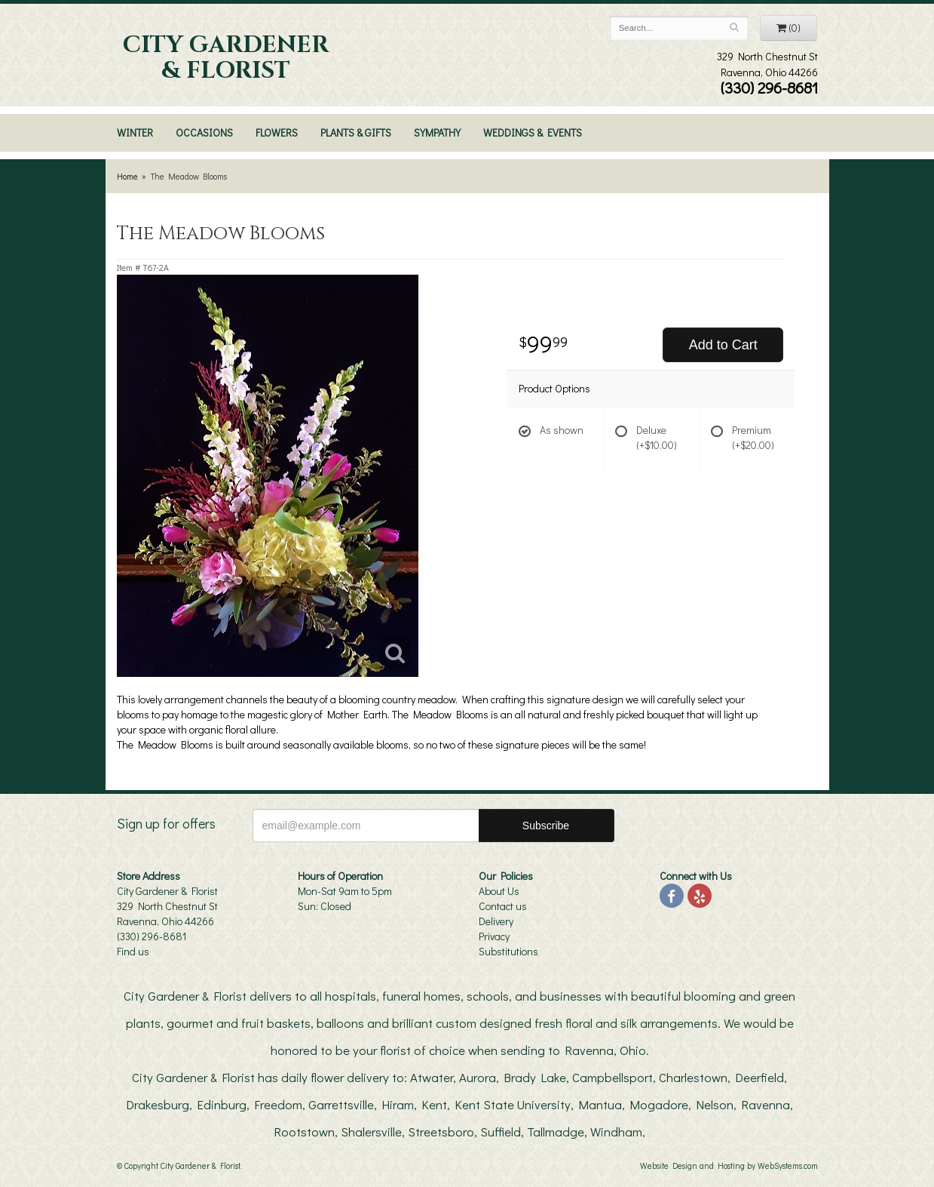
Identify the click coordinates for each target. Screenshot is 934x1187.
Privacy (494, 936)
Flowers (277, 132)
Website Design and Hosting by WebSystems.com (729, 1165)
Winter (135, 132)
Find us (133, 951)
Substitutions (508, 951)
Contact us (503, 906)
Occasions (204, 132)
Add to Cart (723, 344)
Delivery (496, 921)
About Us (499, 891)
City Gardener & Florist (226, 58)
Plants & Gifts (355, 132)
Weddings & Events (532, 132)
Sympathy (437, 132)
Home (127, 176)
